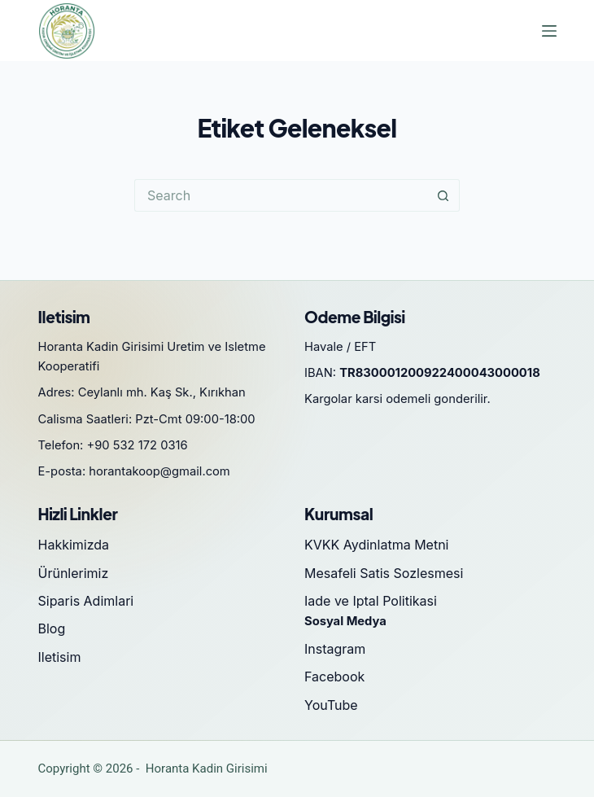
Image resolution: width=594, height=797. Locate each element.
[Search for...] (280, 195)
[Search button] (443, 195)
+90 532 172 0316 (137, 445)
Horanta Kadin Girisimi (207, 768)
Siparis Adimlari (86, 601)
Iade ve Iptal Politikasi (370, 601)
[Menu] (549, 31)
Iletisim (59, 657)
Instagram (334, 649)
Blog (52, 628)
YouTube (331, 705)
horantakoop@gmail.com (159, 471)
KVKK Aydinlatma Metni (376, 544)
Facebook (334, 676)
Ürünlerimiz (73, 573)
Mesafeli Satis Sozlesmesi (383, 573)
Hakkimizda (74, 544)
